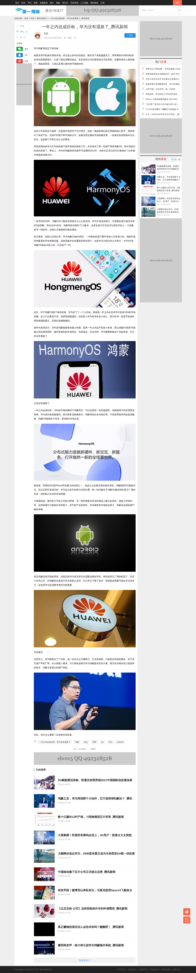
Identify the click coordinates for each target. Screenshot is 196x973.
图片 (52, 3)
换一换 (175, 159)
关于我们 (122, 969)
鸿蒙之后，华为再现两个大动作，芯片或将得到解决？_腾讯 (95, 798)
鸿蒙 (77, 742)
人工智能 (84, 3)
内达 (86, 742)
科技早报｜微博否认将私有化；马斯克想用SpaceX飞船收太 (95, 890)
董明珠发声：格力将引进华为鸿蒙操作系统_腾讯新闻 (91, 945)
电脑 (36, 3)
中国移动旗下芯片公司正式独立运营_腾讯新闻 (86, 871)
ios (102, 742)
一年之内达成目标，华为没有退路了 (54, 742)
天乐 (46, 33)
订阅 (102, 3)
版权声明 (144, 969)
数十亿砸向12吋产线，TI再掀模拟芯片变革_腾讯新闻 (91, 816)
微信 (26, 49)
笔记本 (65, 3)
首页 (17, 3)
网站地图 (166, 969)
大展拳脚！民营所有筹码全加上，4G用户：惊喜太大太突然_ (95, 835)
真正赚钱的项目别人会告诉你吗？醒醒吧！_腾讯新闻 (91, 926)
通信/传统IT (54, 10)
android (120, 742)
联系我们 (133, 969)
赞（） (21, 37)
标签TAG (176, 969)
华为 (110, 742)
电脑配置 (44, 3)
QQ (26, 55)
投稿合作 (155, 969)
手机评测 (74, 3)
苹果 (94, 742)
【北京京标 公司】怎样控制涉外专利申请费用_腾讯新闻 (92, 908)
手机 (29, 3)
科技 (23, 3)
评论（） (22, 31)
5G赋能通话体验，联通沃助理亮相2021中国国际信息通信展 (95, 780)
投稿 (177, 3)
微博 (26, 61)
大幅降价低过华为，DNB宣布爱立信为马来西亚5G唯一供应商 (96, 853)
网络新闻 (94, 3)
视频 (58, 3)
